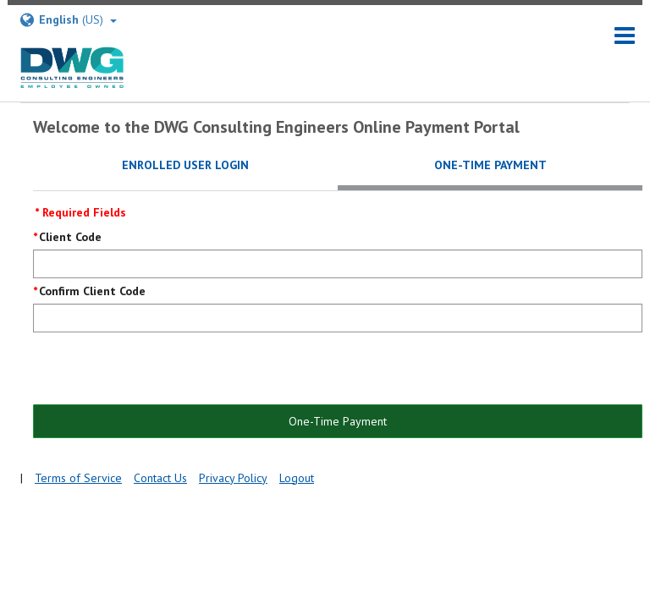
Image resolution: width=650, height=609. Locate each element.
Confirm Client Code (92, 291)
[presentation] (161, 370)
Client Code (70, 236)
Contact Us (160, 478)
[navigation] (624, 36)
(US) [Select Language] (68, 20)
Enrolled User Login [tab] (185, 165)
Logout (296, 478)
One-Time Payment (338, 421)
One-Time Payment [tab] (490, 165)
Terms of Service (78, 478)
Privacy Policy (233, 478)
